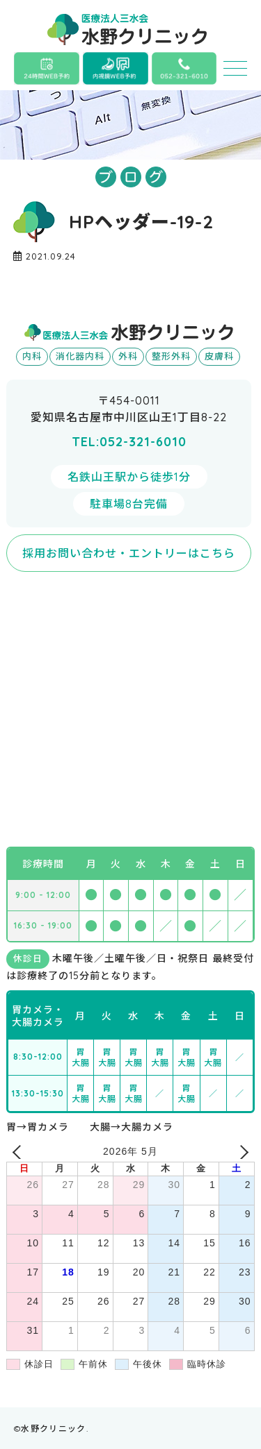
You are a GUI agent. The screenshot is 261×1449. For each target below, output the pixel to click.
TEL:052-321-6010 (129, 442)
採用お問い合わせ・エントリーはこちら (128, 553)
